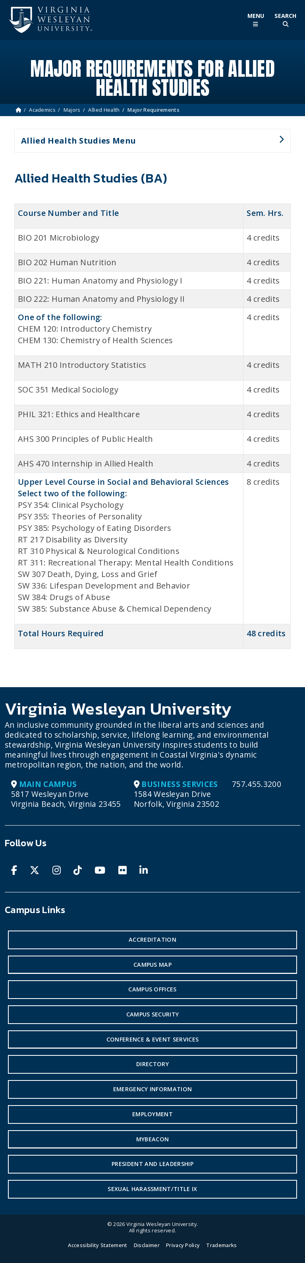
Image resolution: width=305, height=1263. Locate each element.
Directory (152, 1064)
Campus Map (152, 964)
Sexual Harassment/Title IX (152, 1189)
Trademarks (221, 1245)
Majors (72, 109)
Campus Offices (152, 989)
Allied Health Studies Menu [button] (149, 144)
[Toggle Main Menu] (255, 20)
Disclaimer (147, 1245)
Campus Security (152, 1014)
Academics (42, 109)
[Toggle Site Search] (285, 20)
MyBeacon (152, 1139)
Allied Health (104, 109)
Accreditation (152, 939)
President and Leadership (152, 1164)
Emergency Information (152, 1089)
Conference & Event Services (152, 1039)
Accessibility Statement (97, 1245)
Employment (152, 1114)
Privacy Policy (183, 1245)
